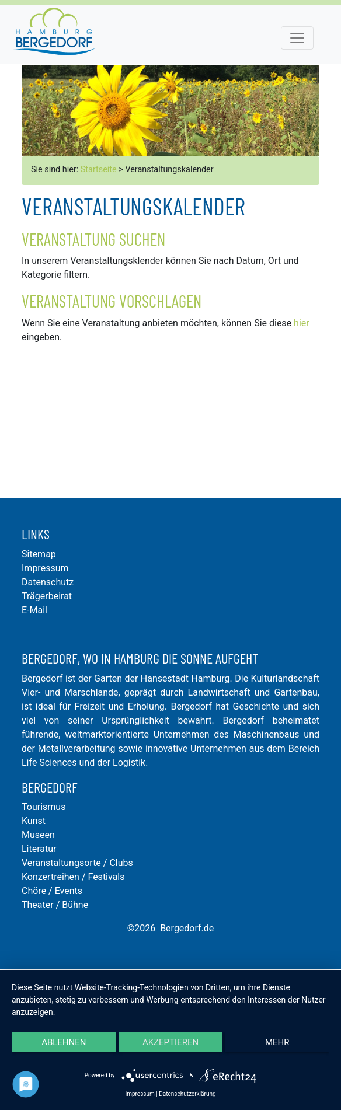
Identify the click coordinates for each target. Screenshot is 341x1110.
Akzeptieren (170, 1042)
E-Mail (34, 610)
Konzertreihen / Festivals (73, 876)
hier (301, 323)
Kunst (34, 820)
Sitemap (39, 554)
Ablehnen (63, 1042)
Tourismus (43, 806)
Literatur (39, 848)
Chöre (34, 890)
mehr (277, 1042)
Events (68, 890)
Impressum (45, 568)
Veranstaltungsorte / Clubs (77, 862)
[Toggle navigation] (297, 38)
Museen (38, 834)
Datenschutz (48, 582)
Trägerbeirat (47, 596)
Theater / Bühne (55, 904)
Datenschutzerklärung (187, 1094)
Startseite (99, 169)
